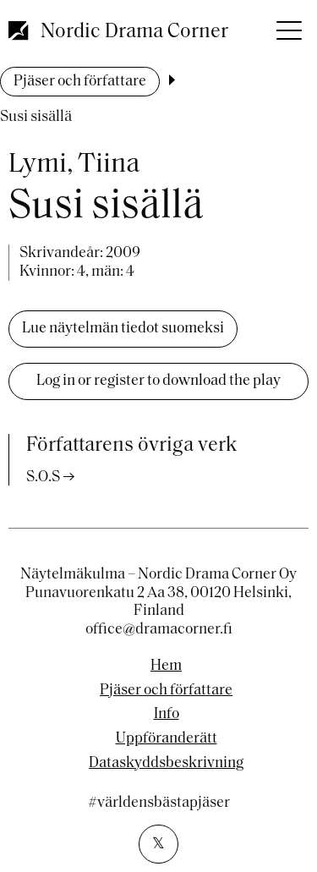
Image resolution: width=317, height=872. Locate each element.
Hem (166, 666)
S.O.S (43, 477)
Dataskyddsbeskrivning (166, 763)
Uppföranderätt (166, 739)
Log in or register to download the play (158, 381)
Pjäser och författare (80, 82)
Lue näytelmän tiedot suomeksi (123, 329)
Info (166, 714)
